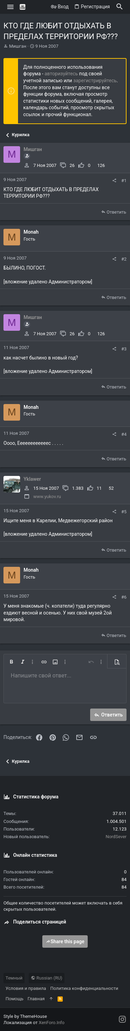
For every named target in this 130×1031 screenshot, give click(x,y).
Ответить (116, 212)
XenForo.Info (51, 1022)
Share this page (65, 941)
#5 (124, 511)
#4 (124, 434)
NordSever (116, 836)
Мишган (17, 46)
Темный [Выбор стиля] (14, 978)
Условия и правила (26, 988)
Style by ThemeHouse (25, 1016)
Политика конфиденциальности (84, 988)
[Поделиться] (114, 180)
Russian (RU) (46, 978)
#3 (124, 349)
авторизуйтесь (61, 73)
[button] (10, 7)
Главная (36, 998)
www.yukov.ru (47, 496)
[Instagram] (122, 1019)
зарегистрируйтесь (94, 80)
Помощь (15, 998)
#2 (124, 259)
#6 (124, 597)
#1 (124, 180)
